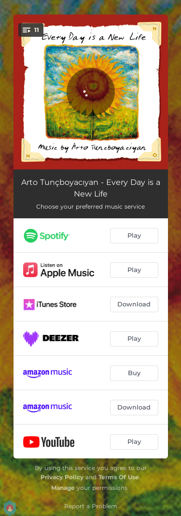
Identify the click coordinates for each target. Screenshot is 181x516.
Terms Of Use (118, 477)
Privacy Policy (62, 477)
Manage (63, 487)
